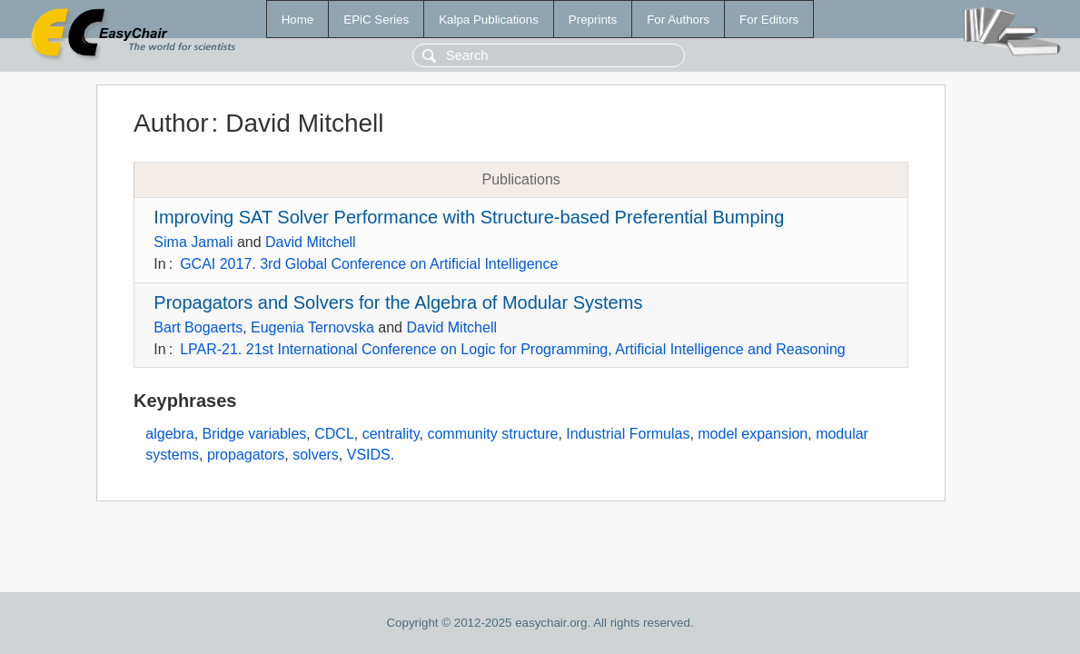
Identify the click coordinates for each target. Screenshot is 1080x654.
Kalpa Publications (489, 19)
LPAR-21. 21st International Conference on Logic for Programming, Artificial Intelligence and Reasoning (513, 349)
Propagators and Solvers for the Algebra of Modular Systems (398, 302)
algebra (169, 433)
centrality (391, 433)
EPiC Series (376, 19)
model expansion (753, 433)
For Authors (678, 19)
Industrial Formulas (627, 433)
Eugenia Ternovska (312, 327)
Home (298, 19)
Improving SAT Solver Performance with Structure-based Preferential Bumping (469, 217)
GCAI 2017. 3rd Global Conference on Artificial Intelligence (369, 264)
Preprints (593, 19)
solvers (315, 454)
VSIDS (369, 454)
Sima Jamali (193, 242)
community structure (492, 433)
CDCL (334, 433)
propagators (245, 454)
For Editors (768, 19)
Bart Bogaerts (198, 327)
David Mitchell (310, 242)
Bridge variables (255, 433)
